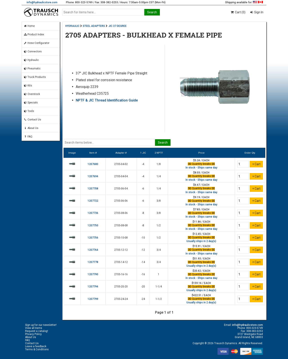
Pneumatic (32, 68)
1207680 (93, 164)
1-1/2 (158, 299)
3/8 (159, 200)
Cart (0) (237, 12)
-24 (143, 299)
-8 (143, 213)
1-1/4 (158, 286)
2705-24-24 (121, 299)
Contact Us (32, 119)
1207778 (93, 262)
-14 (143, 262)
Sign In (258, 12)
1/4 (159, 176)
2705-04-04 (121, 176)
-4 (143, 164)
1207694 (93, 176)
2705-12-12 (121, 249)
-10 (143, 237)
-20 (143, 286)
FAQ (28, 136)
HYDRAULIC (72, 25)
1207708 (93, 188)
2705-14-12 (121, 262)
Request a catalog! (36, 331)
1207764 (93, 249)
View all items (33, 328)
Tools (29, 111)
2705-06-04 (121, 188)
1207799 (93, 299)
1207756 (93, 237)
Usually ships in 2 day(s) (201, 241)
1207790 (93, 274)
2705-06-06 (121, 200)
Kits (28, 85)
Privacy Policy (33, 334)
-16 (143, 274)
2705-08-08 (121, 225)
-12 (143, 249)
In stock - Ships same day (201, 167)
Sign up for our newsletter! (41, 324)
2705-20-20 (121, 286)
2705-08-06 (121, 213)
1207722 (93, 200)
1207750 (93, 225)
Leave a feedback (35, 346)
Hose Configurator (36, 43)
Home (29, 25)
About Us (31, 128)
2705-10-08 (121, 237)
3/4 (159, 249)
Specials (31, 102)
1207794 (93, 286)
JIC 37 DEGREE (118, 25)
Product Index (34, 34)
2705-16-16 (121, 274)
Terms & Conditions (37, 349)
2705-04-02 (121, 164)
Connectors (33, 51)
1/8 (159, 164)
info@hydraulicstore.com (42, 2)
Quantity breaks (201, 163)
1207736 (93, 213)
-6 (143, 188)
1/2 (159, 225)
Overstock (32, 94)
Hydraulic (31, 60)
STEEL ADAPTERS (94, 25)
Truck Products (35, 77)
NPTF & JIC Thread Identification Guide (107, 100)
